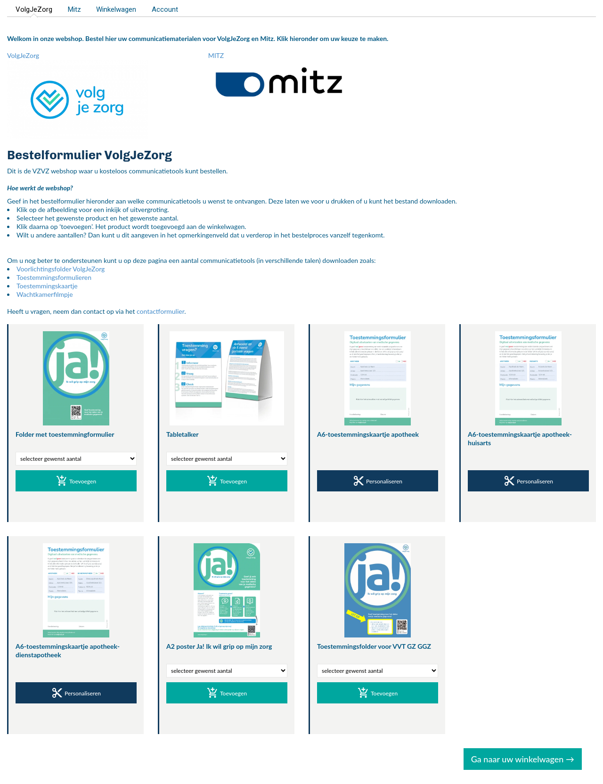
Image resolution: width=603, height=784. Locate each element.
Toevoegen (76, 481)
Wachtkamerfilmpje (44, 294)
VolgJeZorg (34, 9)
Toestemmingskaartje (47, 286)
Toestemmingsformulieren (53, 277)
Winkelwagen (116, 9)
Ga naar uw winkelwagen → (522, 759)
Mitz (74, 9)
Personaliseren (377, 481)
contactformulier (160, 311)
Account (165, 9)
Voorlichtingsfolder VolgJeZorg (60, 269)
